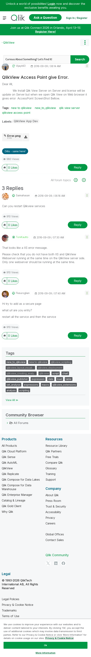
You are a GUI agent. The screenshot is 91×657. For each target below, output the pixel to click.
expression (38, 378)
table (69, 378)
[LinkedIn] (55, 563)
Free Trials (52, 457)
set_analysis (13, 384)
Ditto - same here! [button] (15, 151)
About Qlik (52, 495)
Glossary (51, 468)
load (59, 378)
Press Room (53, 501)
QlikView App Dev (26, 121)
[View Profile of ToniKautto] (22, 237)
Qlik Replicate (10, 474)
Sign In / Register (76, 17)
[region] (45, 638)
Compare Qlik (54, 462)
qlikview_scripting (61, 362)
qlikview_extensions (64, 384)
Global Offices (55, 534)
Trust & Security (56, 506)
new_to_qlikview (45, 108)
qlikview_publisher (17, 378)
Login (51, 3)
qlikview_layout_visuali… (20, 367)
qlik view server (69, 108)
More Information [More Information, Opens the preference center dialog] (45, 652)
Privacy (50, 517)
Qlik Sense (8, 457)
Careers (50, 523)
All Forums (21, 423)
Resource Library (56, 445)
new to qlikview (21, 108)
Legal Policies (10, 599)
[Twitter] (48, 563)
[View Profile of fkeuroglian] (23, 293)
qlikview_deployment (50, 367)
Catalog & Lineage (13, 500)
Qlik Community (57, 555)
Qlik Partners (54, 451)
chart (65, 373)
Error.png (14, 136)
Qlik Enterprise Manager (17, 495)
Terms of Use (10, 616)
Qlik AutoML (9, 462)
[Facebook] (63, 563)
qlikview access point (16, 112)
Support (51, 479)
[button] (87, 65)
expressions (31, 384)
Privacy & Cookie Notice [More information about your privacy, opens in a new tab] (59, 638)
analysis (11, 390)
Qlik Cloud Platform (14, 451)
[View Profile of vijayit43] (20, 65)
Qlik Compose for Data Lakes (21, 479)
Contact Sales (55, 540)
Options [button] (84, 42)
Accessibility (53, 512)
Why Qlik (7, 511)
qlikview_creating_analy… (21, 373)
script (55, 373)
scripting (24, 390)
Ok (45, 645)
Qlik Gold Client (11, 506)
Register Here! (45, 31)
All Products (9, 445)
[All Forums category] (7, 423)
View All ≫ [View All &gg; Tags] (12, 400)
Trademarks (9, 610)
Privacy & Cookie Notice (17, 605)
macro (45, 384)
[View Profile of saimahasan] (23, 195)
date (50, 378)
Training (50, 474)
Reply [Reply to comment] (77, 225)
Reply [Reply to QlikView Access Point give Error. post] (77, 167)
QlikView (9, 42)
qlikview (44, 373)
